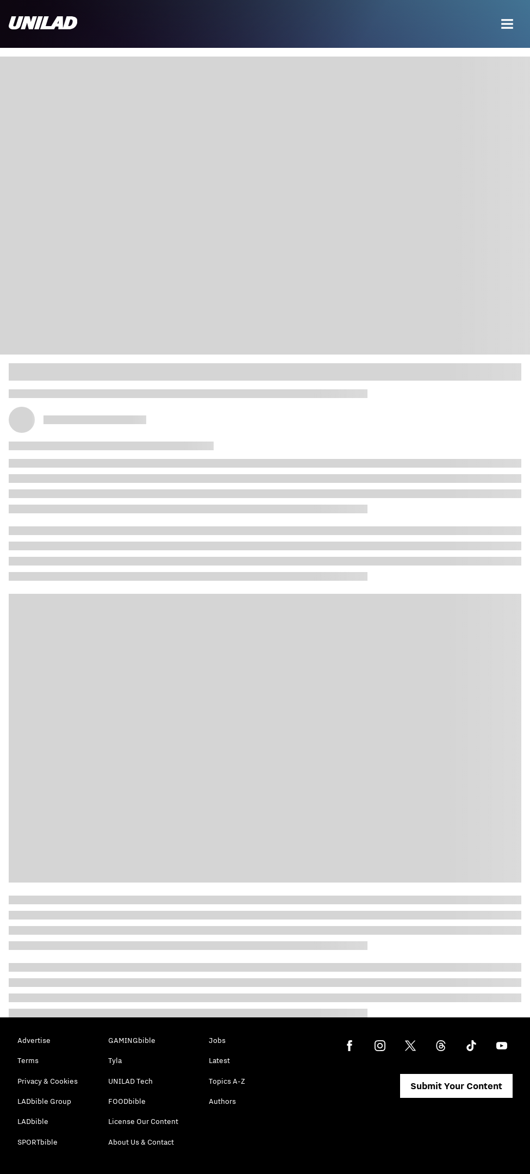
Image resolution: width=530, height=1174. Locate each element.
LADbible (32, 1121)
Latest (219, 1060)
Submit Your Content (456, 1086)
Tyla (115, 1060)
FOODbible (127, 1101)
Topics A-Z (227, 1081)
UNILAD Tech (130, 1081)
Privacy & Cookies (47, 1081)
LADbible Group (44, 1101)
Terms (28, 1060)
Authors (222, 1101)
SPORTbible (37, 1142)
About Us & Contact (141, 1142)
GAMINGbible (131, 1040)
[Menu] (507, 24)
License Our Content (143, 1121)
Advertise (34, 1040)
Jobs (217, 1040)
